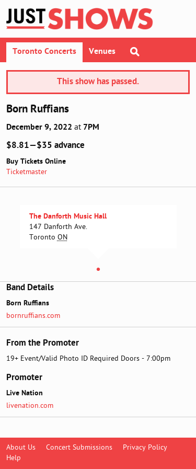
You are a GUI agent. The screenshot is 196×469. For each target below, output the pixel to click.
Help (13, 458)
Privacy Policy (145, 448)
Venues (102, 52)
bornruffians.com (33, 316)
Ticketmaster (26, 172)
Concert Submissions (79, 448)
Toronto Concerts (44, 52)
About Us (21, 448)
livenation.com (29, 406)
